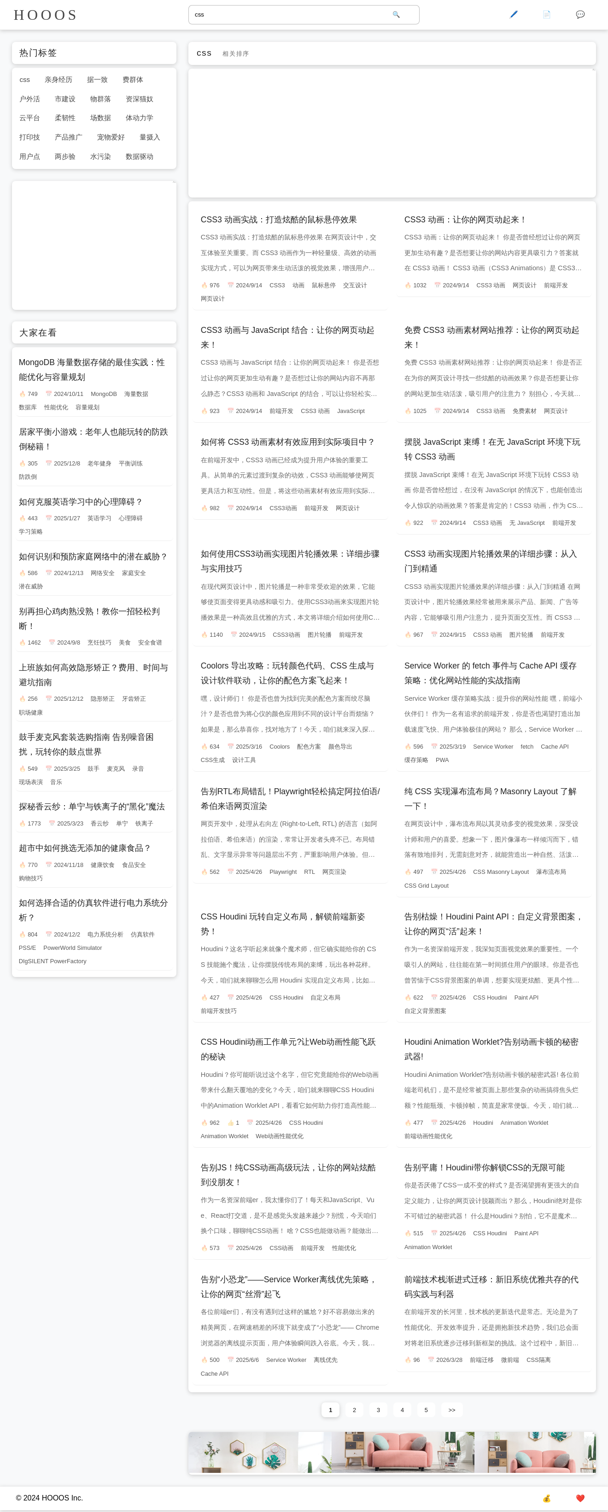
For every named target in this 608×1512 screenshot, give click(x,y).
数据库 (28, 407)
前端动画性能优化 (428, 1136)
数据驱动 (139, 156)
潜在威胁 (31, 586)
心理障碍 (131, 518)
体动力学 (139, 118)
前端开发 (556, 285)
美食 (125, 642)
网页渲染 (334, 871)
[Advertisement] (392, 133)
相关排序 (235, 53)
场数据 (100, 118)
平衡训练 (131, 463)
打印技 (29, 137)
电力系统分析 (105, 934)
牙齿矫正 (134, 698)
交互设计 (355, 285)
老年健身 (99, 463)
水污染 (100, 156)
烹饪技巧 (99, 642)
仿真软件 (143, 934)
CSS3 (277, 285)
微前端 (510, 1359)
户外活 (29, 99)
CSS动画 (281, 1247)
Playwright (283, 871)
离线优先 (326, 1359)
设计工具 (244, 759)
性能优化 (344, 1247)
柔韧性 (65, 118)
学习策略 (31, 531)
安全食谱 (150, 642)
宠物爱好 (111, 137)
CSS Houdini (286, 997)
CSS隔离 (538, 1359)
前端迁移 (482, 1359)
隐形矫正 (103, 698)
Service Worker (493, 746)
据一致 (97, 79)
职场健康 (31, 712)
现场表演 (31, 782)
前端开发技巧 (219, 1010)
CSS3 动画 (490, 285)
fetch (527, 746)
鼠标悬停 (324, 285)
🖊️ (513, 14)
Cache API (554, 746)
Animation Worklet (225, 1136)
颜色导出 (340, 746)
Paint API (526, 997)
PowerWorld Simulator (72, 947)
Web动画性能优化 (280, 1136)
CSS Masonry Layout (501, 871)
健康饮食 (103, 864)
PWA (442, 759)
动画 (298, 285)
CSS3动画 (283, 508)
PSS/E (27, 947)
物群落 (100, 99)
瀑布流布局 (551, 871)
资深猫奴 (139, 99)
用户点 (29, 156)
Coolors (279, 746)
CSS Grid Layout (426, 885)
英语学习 (99, 518)
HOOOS (46, 14)
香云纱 (100, 823)
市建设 (65, 99)
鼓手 (93, 768)
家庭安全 (134, 573)
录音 (138, 768)
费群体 (133, 79)
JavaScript (351, 410)
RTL (309, 871)
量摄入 (150, 137)
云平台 (29, 118)
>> (452, 1410)
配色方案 (309, 746)
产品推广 (68, 137)
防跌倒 (28, 476)
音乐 (56, 782)
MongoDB (104, 393)
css (24, 79)
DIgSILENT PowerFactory (53, 961)
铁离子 (144, 823)
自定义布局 (325, 997)
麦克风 (116, 768)
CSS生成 (213, 759)
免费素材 (525, 410)
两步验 (65, 156)
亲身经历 (58, 79)
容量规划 (87, 407)
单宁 (122, 823)
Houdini (483, 1122)
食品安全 (134, 864)
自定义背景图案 (425, 1010)
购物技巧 (31, 878)
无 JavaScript (526, 522)
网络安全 (103, 573)
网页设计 (213, 298)
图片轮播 (320, 634)
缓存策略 (416, 759)
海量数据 (136, 393)
